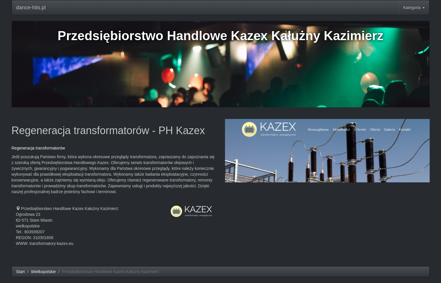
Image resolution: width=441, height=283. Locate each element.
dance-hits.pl (31, 7)
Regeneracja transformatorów (38, 148)
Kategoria (414, 7)
